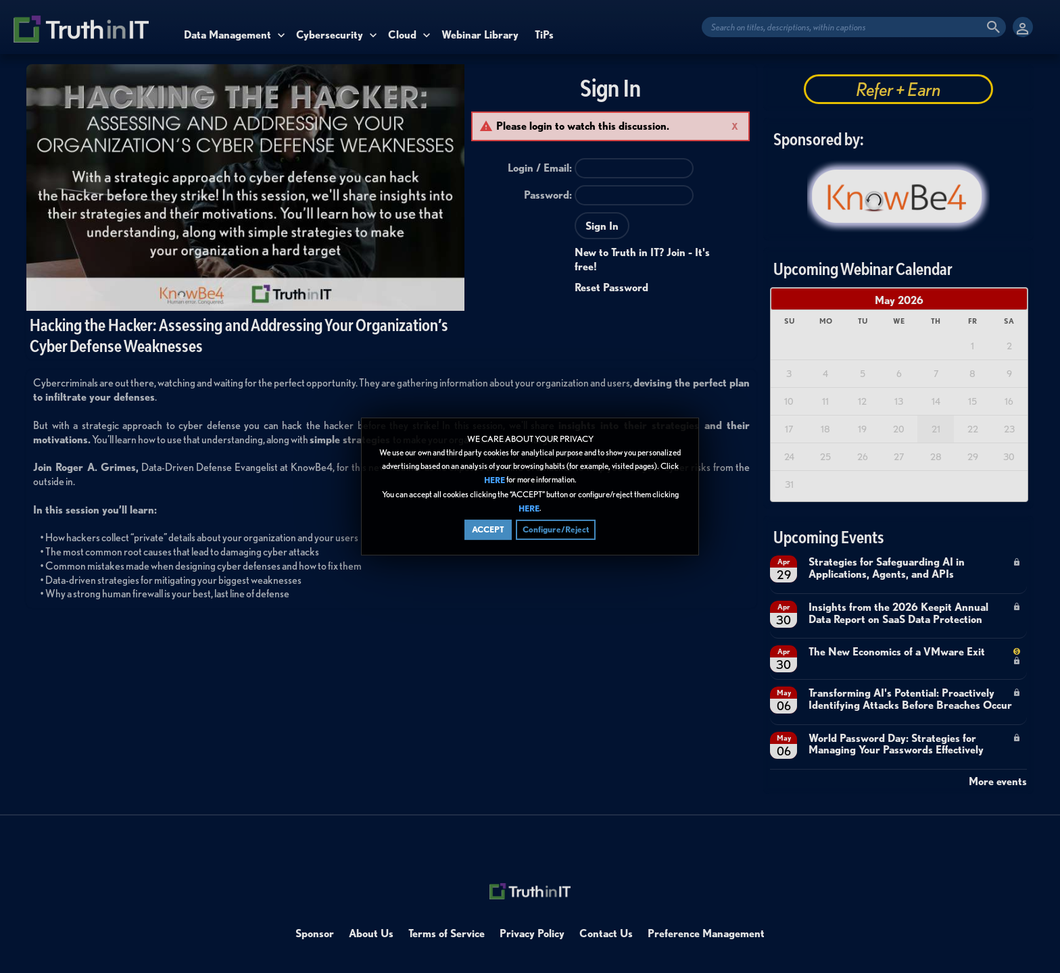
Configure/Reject (556, 529)
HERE (494, 481)
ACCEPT (488, 529)
